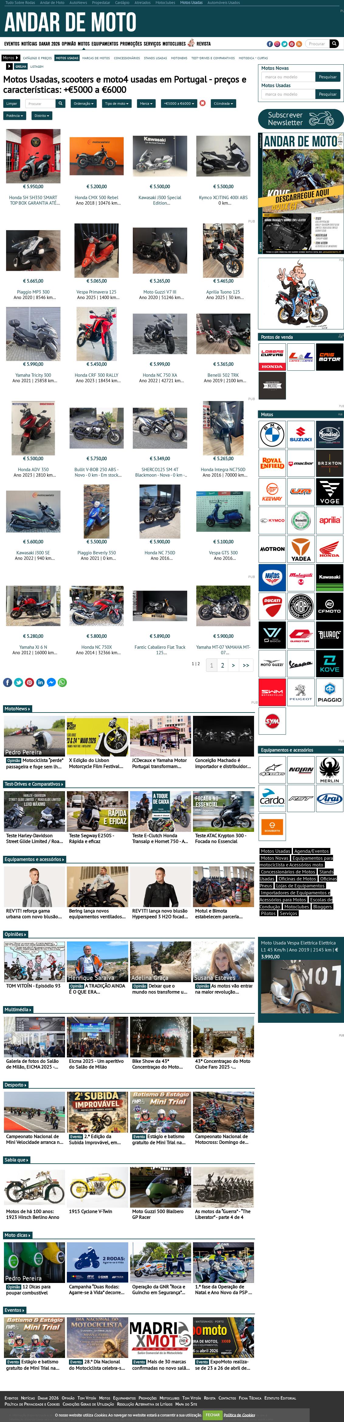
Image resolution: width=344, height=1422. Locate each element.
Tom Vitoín (86, 1398)
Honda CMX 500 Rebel (96, 197)
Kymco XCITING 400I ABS (223, 197)
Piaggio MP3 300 (33, 292)
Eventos (11, 43)
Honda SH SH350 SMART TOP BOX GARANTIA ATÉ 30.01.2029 (33, 203)
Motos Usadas (275, 851)
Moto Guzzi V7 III (159, 292)
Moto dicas (18, 1235)
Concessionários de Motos (288, 872)
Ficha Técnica (250, 1398)
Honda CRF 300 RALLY (96, 375)
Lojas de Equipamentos (300, 886)
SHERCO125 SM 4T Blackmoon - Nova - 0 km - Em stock (160, 475)
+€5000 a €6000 (179, 103)
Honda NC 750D (160, 553)
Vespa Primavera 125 (96, 292)
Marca (146, 103)
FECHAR (213, 1414)
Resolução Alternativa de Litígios (144, 1404)
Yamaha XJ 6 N (33, 647)
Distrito (42, 115)
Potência (14, 115)
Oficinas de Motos (297, 879)
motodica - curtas (253, 57)
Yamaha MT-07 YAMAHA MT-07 (223, 649)
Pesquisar (328, 77)
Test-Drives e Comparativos (34, 784)
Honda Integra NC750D (223, 469)
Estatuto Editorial (280, 1398)
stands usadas (155, 57)
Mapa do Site (186, 1404)
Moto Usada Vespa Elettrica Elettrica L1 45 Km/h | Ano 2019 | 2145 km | (301, 976)
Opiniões (16, 934)
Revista (204, 43)
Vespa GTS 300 (223, 553)
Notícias (29, 43)
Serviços (152, 43)
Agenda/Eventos (311, 851)
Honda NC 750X (96, 647)
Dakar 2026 (49, 43)
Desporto (16, 1085)
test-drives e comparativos (213, 57)
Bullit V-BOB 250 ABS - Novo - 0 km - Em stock (96, 472)
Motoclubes (174, 43)
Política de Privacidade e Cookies (32, 1404)
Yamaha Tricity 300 (33, 375)
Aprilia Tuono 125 (223, 292)
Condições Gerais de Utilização (88, 1404)
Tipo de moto (117, 103)
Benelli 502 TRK (223, 375)
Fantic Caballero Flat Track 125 (160, 649)
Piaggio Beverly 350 (96, 553)
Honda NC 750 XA (160, 375)
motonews (179, 57)
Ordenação (84, 103)
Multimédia (18, 1009)
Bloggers (322, 906)
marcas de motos (96, 57)
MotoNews (18, 709)
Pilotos (268, 913)
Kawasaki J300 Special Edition (160, 200)
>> (246, 665)
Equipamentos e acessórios (35, 859)
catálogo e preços (37, 57)
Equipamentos (104, 43)
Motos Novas (274, 858)
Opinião (69, 43)
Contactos (227, 1398)
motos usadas (67, 57)
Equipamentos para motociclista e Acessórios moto (296, 861)
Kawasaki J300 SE (33, 553)
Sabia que (17, 1160)
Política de (239, 1414)
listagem (36, 66)
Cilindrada (223, 103)
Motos (84, 43)
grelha (20, 66)
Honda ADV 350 (33, 469)
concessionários (127, 57)
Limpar (11, 103)
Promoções (131, 43)
